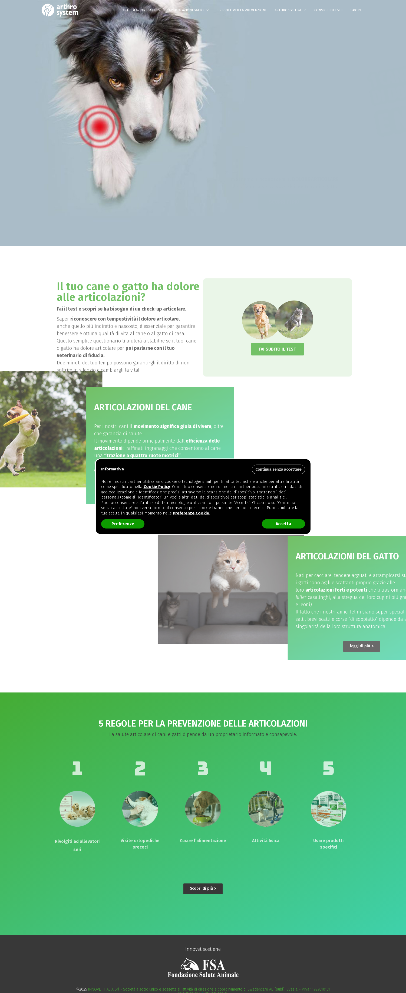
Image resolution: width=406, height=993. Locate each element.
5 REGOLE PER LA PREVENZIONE (242, 10)
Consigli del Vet (328, 10)
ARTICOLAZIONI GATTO (191, 10)
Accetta (283, 523)
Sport (356, 10)
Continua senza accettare (278, 469)
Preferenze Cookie (191, 512)
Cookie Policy (157, 486)
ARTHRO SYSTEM (292, 10)
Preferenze (122, 523)
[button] (284, 188)
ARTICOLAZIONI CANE (144, 10)
